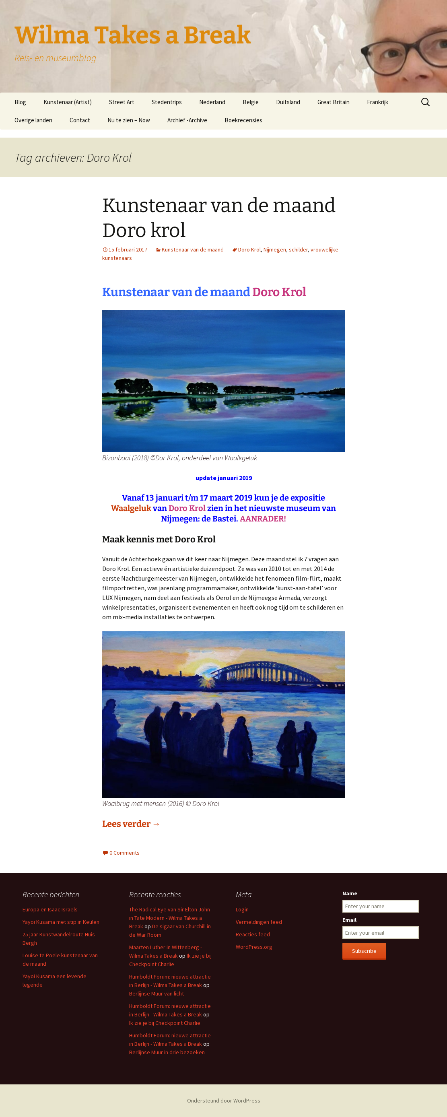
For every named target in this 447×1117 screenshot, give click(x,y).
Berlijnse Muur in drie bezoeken (167, 1052)
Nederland (212, 102)
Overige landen (33, 120)
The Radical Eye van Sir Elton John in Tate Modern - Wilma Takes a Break (169, 918)
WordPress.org (254, 946)
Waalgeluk (131, 508)
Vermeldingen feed (259, 921)
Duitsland (288, 102)
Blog (20, 102)
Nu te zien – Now (128, 120)
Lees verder (131, 823)
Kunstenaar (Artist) (67, 102)
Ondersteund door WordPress (223, 1100)
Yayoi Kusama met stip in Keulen (61, 921)
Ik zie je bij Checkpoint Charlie (164, 1022)
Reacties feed (253, 934)
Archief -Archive (187, 120)
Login (242, 909)
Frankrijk (377, 102)
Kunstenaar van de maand (193, 249)
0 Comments (124, 852)
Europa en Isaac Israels (50, 909)
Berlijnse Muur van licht (156, 993)
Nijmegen (275, 249)
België (251, 102)
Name (349, 893)
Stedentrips (167, 102)
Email (349, 919)
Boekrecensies (243, 120)
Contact (80, 120)
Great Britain (333, 102)
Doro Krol (249, 249)
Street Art (121, 102)
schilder (298, 249)
